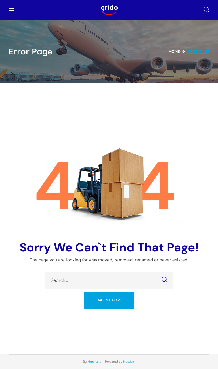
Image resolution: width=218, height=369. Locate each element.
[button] (206, 10)
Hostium (129, 362)
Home (174, 51)
